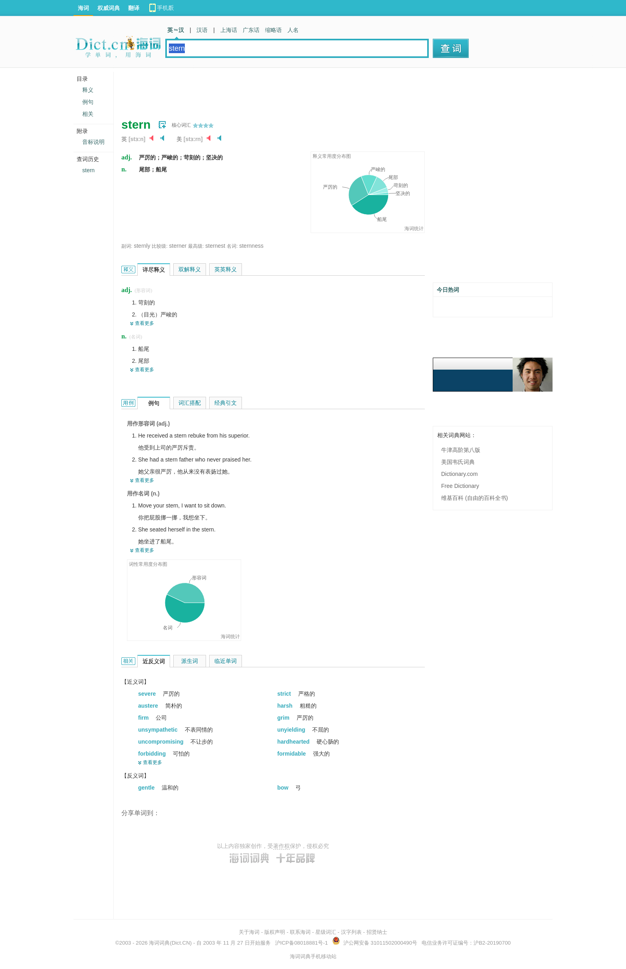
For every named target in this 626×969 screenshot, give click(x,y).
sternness (251, 246)
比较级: (159, 246)
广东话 (251, 30)
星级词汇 (325, 932)
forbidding (152, 753)
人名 (293, 30)
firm (144, 717)
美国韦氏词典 (458, 462)
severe (147, 693)
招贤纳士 (376, 932)
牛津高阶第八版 (460, 450)
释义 (87, 90)
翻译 (133, 8)
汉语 (202, 30)
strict (285, 693)
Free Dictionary (460, 486)
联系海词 (300, 932)
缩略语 (273, 30)
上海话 (228, 30)
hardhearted (294, 741)
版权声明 (274, 932)
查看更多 (144, 323)
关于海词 (249, 932)
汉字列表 (351, 932)
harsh (285, 705)
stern (88, 170)
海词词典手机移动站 (313, 956)
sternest (215, 246)
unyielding (292, 729)
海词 (83, 8)
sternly (142, 246)
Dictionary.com (459, 474)
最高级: (196, 246)
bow (283, 787)
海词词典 (159, 943)
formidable (292, 753)
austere (149, 705)
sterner (178, 246)
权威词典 (108, 8)
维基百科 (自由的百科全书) (474, 498)
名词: (232, 246)
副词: (126, 246)
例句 (87, 102)
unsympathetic (158, 729)
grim (284, 717)
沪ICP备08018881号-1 (301, 943)
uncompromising (161, 741)
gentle (147, 787)
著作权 (281, 846)
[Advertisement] (266, 90)
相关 (87, 114)
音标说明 (93, 142)
